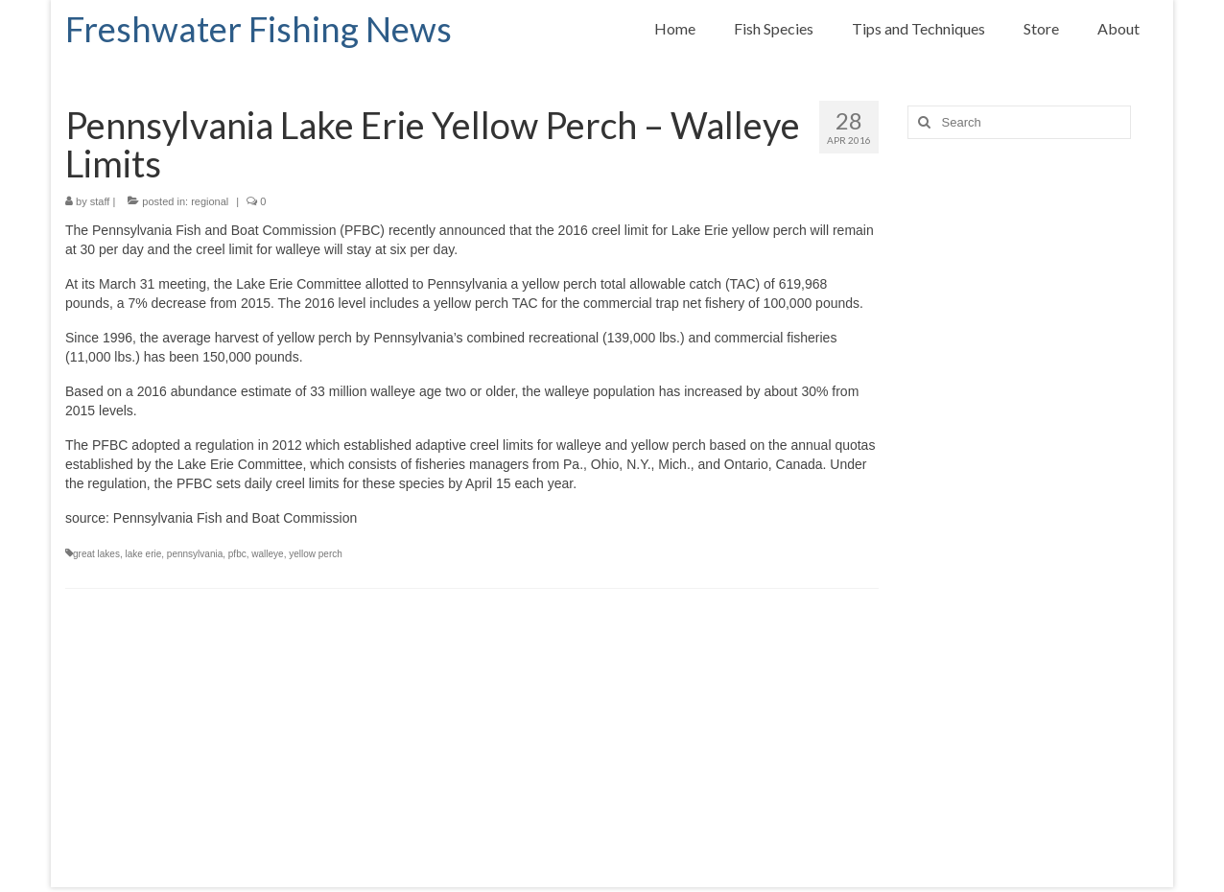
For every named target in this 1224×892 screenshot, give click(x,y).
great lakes (96, 554)
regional (209, 201)
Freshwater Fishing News (258, 29)
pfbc (237, 554)
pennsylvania (195, 554)
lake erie (143, 554)
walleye (267, 554)
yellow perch (315, 554)
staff (100, 201)
